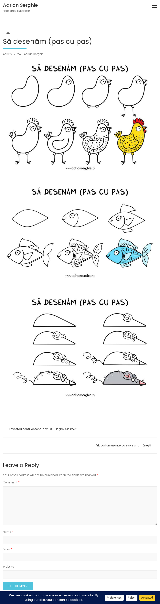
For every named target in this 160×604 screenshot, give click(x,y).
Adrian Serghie (20, 5)
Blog (6, 33)
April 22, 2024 (12, 54)
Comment (11, 482)
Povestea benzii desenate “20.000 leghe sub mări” (43, 429)
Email (7, 549)
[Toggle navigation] (154, 7)
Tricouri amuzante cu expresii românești (123, 445)
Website (8, 567)
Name (8, 532)
